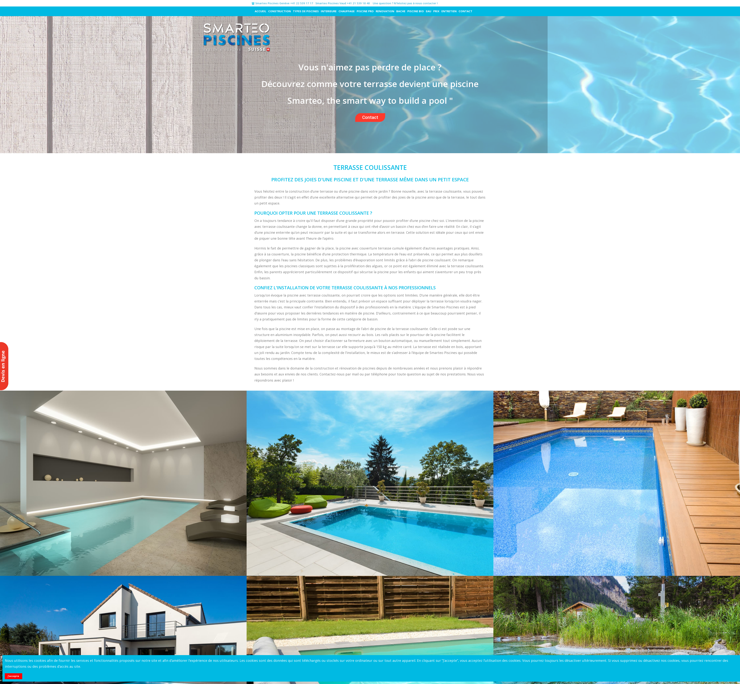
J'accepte (13, 676)
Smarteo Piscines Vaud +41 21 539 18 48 (342, 3)
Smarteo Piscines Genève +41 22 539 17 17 (284, 3)
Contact (370, 117)
